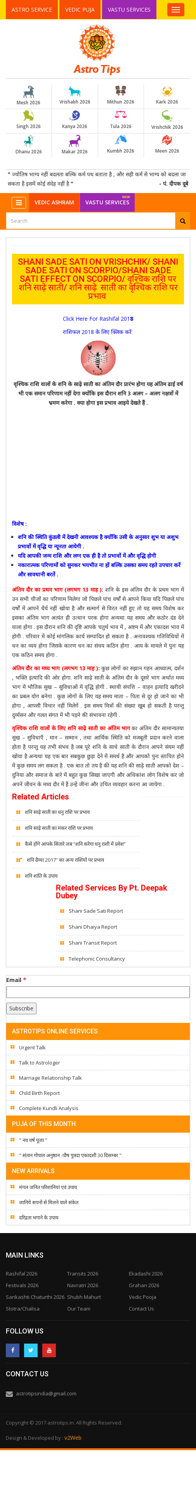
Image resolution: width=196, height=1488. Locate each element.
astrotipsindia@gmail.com (46, 1393)
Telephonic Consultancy (97, 958)
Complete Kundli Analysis (48, 1108)
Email (16, 979)
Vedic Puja (80, 9)
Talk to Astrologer (39, 1062)
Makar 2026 (75, 145)
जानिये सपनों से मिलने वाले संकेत (48, 1202)
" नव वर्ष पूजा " (33, 1140)
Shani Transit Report (93, 942)
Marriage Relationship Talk (50, 1077)
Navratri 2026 (82, 1285)
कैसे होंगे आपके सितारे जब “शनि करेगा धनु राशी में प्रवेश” (75, 843)
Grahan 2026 (144, 1285)
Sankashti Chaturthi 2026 (35, 1296)
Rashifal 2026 (21, 1273)
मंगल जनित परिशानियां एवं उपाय (48, 1187)
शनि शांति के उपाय (42, 875)
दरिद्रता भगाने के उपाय (39, 1217)
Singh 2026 (29, 120)
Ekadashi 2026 (146, 1273)
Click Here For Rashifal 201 (96, 318)
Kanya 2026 (75, 120)
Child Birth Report (39, 1092)
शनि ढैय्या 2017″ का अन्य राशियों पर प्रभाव (65, 859)
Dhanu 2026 (29, 145)
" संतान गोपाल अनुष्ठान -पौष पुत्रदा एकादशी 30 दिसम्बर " (70, 1155)
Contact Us (141, 1308)
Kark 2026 (167, 95)
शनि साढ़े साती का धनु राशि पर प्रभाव (58, 811)
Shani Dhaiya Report (93, 926)
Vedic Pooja (142, 1296)
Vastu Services (130, 9)
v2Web (73, 1437)
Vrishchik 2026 (167, 120)
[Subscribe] (21, 1008)
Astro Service (32, 9)
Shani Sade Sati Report (96, 910)
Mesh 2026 (29, 96)
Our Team (78, 1308)
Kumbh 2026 (121, 144)
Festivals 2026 (22, 1285)
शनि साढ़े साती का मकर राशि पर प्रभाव (59, 827)
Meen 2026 (167, 144)
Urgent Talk (32, 1047)
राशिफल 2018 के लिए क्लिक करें (97, 332)
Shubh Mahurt (84, 1296)
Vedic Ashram (54, 202)
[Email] (98, 992)
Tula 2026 (121, 120)
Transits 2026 (82, 1273)
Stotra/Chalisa (23, 1308)
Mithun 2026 (121, 95)
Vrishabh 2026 (75, 95)
